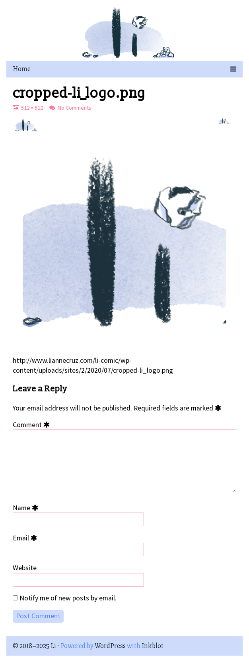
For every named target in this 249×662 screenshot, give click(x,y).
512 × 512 (32, 107)
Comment (33, 424)
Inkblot (152, 646)
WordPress (110, 646)
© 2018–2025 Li (34, 646)
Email (26, 538)
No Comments (74, 107)
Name (27, 507)
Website (25, 567)
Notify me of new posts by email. (68, 598)
